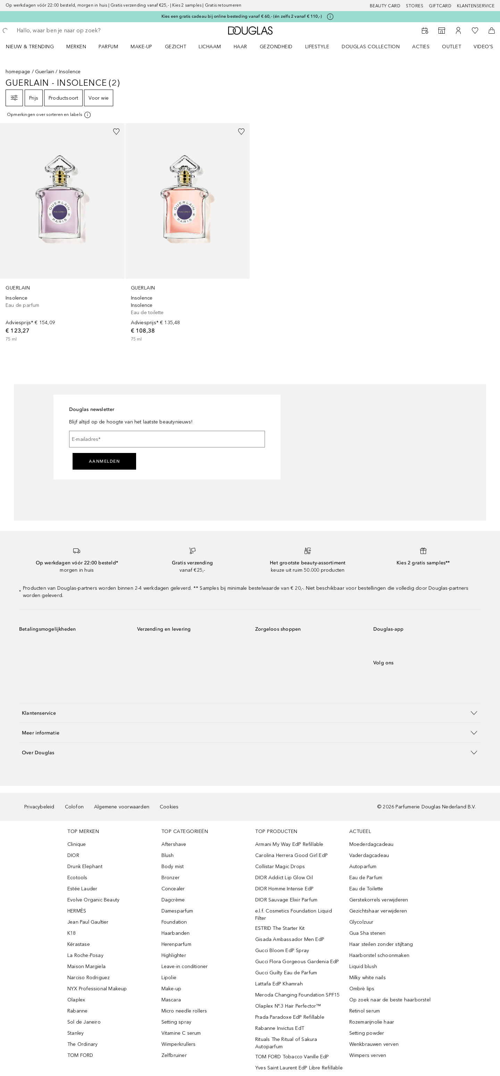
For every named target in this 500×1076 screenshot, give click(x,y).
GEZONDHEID (276, 47)
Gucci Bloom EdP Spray (282, 950)
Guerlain (45, 72)
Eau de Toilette (366, 889)
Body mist (172, 866)
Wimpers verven (367, 1055)
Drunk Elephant (84, 866)
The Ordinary (82, 1044)
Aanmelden (104, 461)
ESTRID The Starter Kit (280, 928)
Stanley (75, 1033)
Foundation (174, 922)
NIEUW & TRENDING (30, 47)
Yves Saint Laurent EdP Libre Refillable (299, 1068)
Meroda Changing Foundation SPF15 (297, 995)
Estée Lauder (82, 889)
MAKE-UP (141, 47)
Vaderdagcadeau (369, 855)
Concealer (173, 889)
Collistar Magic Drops (280, 866)
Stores (414, 5)
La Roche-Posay (85, 955)
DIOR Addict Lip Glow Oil (284, 878)
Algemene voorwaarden (121, 807)
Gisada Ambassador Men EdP (289, 939)
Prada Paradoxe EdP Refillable (289, 1017)
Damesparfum (177, 911)
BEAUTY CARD (385, 5)
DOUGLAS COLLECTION (371, 47)
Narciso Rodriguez (88, 978)
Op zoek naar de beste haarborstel (390, 1000)
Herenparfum (176, 944)
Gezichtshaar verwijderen (378, 911)
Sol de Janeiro (84, 1022)
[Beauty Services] (425, 30)
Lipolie (168, 978)
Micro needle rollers (184, 1011)
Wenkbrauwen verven (374, 1044)
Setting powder (366, 1033)
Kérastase (78, 944)
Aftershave (173, 844)
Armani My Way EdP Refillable (289, 844)
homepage (18, 72)
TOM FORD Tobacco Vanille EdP (292, 1057)
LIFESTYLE (317, 47)
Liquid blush (363, 966)
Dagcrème (173, 900)
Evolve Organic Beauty (93, 900)
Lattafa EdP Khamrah (279, 984)
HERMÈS (76, 911)
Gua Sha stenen (367, 933)
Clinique (76, 844)
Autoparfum (363, 866)
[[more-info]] (49, 115)
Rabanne (77, 1011)
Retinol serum (364, 1011)
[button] (250, 713)
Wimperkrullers (178, 1044)
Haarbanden (175, 933)
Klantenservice (475, 5)
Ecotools (77, 878)
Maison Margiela (86, 966)
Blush (167, 855)
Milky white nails (367, 978)
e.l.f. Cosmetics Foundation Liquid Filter (293, 914)
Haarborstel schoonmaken (379, 955)
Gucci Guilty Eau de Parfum (286, 973)
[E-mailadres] (167, 439)
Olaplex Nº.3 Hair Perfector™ (288, 1006)
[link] (62, 233)
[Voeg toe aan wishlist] (116, 131)
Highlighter (173, 955)
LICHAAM (210, 47)
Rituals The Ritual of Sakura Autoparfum (286, 1043)
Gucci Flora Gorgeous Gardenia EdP (297, 962)
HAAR (240, 47)
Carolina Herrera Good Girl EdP (291, 855)
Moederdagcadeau (371, 844)
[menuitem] (34, 46)
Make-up (171, 989)
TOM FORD (80, 1055)
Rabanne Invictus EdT (279, 1028)
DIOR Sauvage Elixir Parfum (286, 900)
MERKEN (76, 47)
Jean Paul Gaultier (88, 922)
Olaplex (76, 1000)
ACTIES (421, 47)
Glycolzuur (361, 922)
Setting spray (176, 1022)
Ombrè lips (362, 989)
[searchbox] (67, 30)
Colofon (74, 807)
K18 (71, 933)
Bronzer (170, 878)
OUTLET (451, 47)
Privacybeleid (39, 807)
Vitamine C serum (181, 1033)
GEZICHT (175, 47)
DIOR (73, 855)
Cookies (169, 807)
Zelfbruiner (174, 1055)
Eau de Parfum (366, 878)
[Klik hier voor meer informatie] (330, 16)
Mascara (171, 1000)
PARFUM (108, 47)
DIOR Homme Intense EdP (284, 889)
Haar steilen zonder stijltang (381, 944)
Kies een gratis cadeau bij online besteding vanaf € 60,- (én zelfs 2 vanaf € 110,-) (241, 16)
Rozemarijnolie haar (371, 1022)
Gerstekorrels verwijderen (378, 900)
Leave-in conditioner (184, 966)
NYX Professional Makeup (97, 989)
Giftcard (440, 5)
